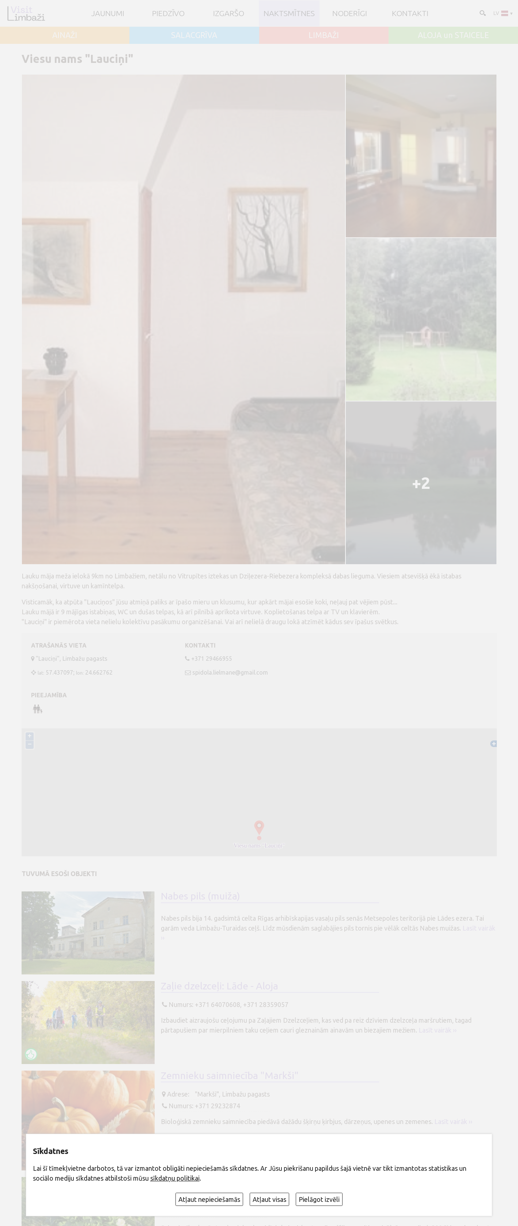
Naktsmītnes (289, 13)
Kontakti (410, 13)
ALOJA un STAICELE (453, 35)
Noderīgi (349, 13)
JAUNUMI (107, 13)
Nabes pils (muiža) (200, 895)
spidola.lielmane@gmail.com (230, 672)
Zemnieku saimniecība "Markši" (230, 1075)
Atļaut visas (269, 1199)
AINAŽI (64, 35)
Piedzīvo (168, 13)
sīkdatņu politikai (175, 1178)
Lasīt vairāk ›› (438, 1030)
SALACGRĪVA (194, 35)
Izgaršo (228, 13)
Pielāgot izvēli (319, 1199)
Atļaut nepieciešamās (209, 1199)
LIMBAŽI (324, 35)
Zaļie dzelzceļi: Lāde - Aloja (219, 985)
